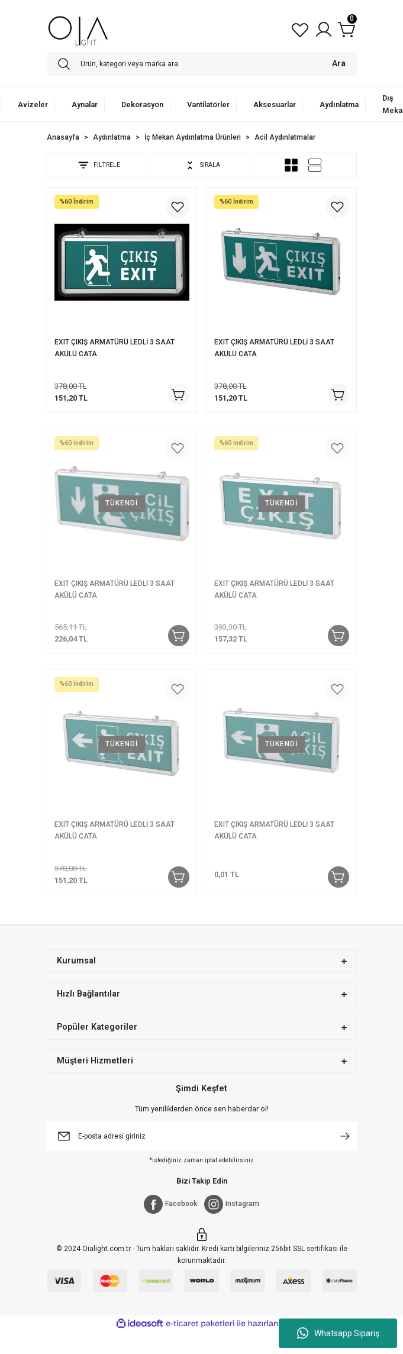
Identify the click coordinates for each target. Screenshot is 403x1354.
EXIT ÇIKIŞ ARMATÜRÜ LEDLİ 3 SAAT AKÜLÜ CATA (114, 348)
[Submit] (345, 1136)
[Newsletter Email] (202, 1136)
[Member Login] (323, 29)
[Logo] (78, 29)
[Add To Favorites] (177, 206)
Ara (339, 64)
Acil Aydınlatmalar (284, 137)
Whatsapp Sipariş (338, 1333)
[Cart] (347, 29)
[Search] (202, 64)
